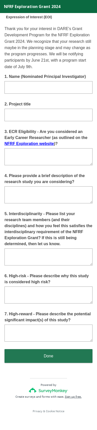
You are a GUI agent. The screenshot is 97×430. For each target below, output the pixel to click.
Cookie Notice (55, 411)
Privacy (37, 411)
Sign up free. (73, 397)
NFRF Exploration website (29, 143)
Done (48, 356)
